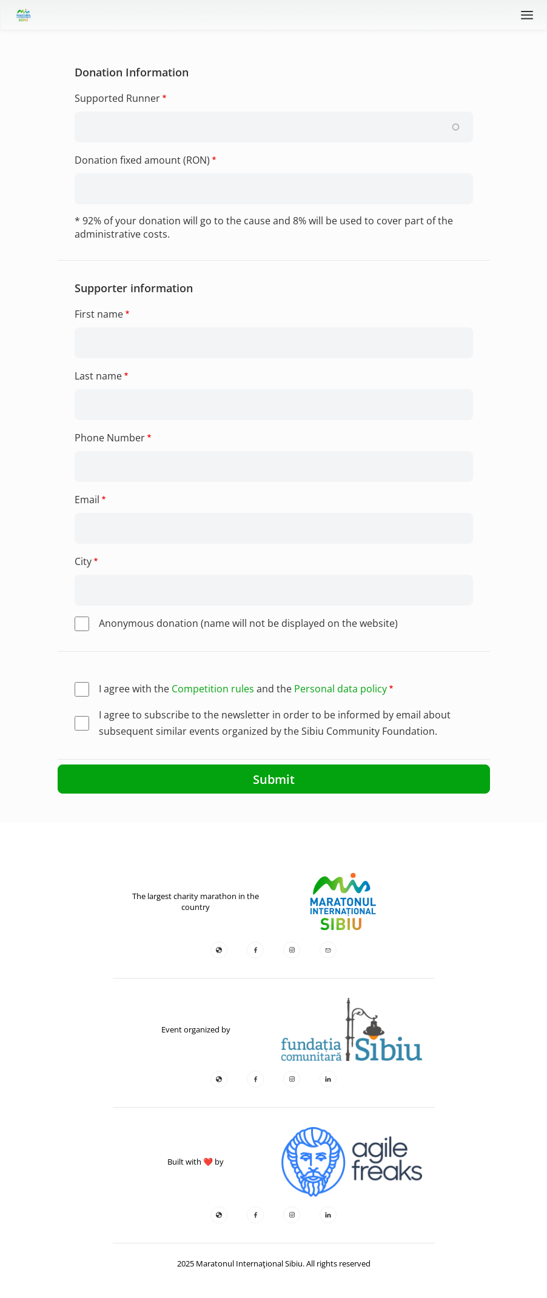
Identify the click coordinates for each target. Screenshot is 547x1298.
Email (87, 499)
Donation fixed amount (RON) (142, 160)
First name (99, 314)
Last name (98, 376)
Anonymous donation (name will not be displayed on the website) (248, 623)
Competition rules (213, 688)
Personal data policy (340, 688)
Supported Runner (117, 98)
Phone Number (110, 437)
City (83, 561)
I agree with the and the (243, 688)
